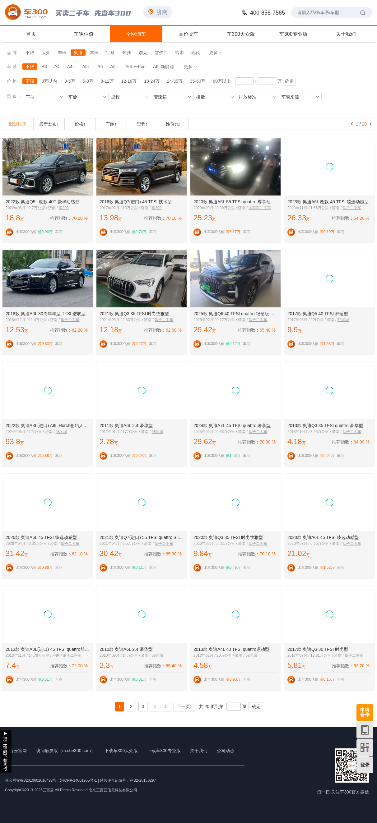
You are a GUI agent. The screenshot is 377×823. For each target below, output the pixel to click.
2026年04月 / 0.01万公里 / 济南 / (33, 543)
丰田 (62, 52)
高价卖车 (188, 34)
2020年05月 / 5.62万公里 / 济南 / (221, 543)
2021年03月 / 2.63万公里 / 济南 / (127, 320)
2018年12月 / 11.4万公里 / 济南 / (33, 320)
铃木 (179, 52)
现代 (195, 52)
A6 (100, 66)
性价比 (173, 124)
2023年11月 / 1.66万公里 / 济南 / (314, 208)
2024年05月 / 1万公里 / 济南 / (31, 432)
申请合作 (365, 712)
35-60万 (198, 81)
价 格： (14, 81)
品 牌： (14, 52)
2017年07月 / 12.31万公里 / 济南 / (316, 655)
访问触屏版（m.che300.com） (65, 750)
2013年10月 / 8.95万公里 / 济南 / (314, 432)
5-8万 (87, 81)
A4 (57, 66)
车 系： (14, 66)
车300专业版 (293, 34)
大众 (46, 52)
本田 (94, 52)
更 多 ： (14, 96)
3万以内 (49, 81)
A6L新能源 (163, 66)
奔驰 (126, 52)
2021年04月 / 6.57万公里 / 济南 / (127, 543)
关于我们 (346, 34)
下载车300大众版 (121, 750)
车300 (64, 208)
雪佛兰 (161, 52)
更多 (215, 52)
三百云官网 (16, 750)
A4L (71, 66)
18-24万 (152, 81)
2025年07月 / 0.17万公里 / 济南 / (221, 320)
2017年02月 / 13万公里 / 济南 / (125, 208)
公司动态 (225, 750)
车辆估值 (84, 34)
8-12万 (107, 81)
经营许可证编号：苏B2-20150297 (128, 780)
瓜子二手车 (351, 208)
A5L (86, 66)
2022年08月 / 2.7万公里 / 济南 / (32, 208)
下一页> (185, 706)
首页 (31, 34)
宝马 (110, 52)
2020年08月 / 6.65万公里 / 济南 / (314, 543)
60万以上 (222, 81)
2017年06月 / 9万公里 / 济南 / (312, 320)
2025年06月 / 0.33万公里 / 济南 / (221, 432)
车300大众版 (241, 34)
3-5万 (69, 81)
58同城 (343, 320)
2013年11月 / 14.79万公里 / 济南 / (34, 655)
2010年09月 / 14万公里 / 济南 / (125, 655)
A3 (44, 66)
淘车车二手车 (260, 208)
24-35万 (175, 81)
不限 (30, 52)
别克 (142, 52)
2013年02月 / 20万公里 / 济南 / (219, 655)
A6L (114, 66)
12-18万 (129, 81)
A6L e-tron (135, 66)
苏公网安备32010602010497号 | (31, 780)
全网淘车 (136, 34)
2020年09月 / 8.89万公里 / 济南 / (221, 208)
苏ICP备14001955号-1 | (79, 780)
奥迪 (78, 52)
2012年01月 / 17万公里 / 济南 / (125, 432)
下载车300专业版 (163, 750)
